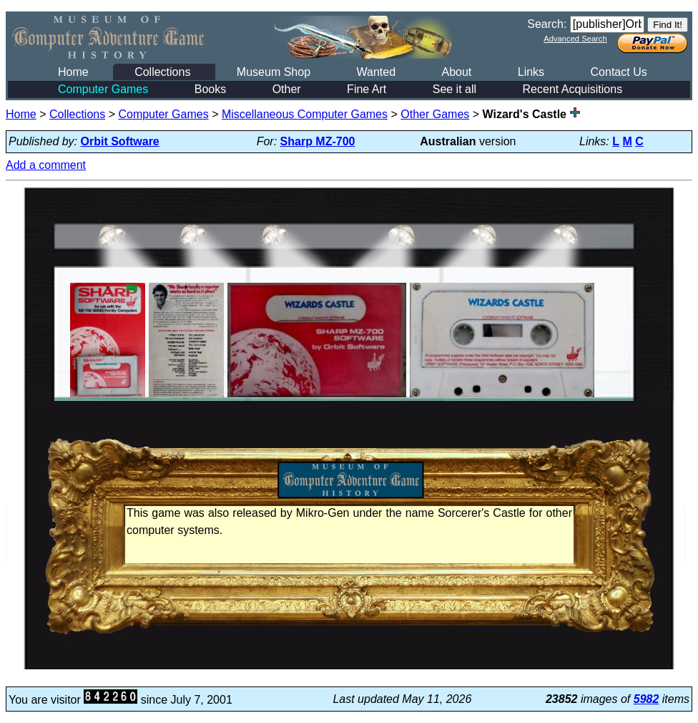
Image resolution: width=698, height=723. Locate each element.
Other (286, 89)
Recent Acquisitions (573, 89)
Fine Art (366, 89)
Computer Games (103, 89)
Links (531, 72)
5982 (646, 699)
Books (210, 89)
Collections (162, 72)
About (456, 72)
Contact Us (619, 72)
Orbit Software (120, 141)
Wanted (375, 72)
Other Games (434, 114)
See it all (454, 89)
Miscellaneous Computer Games (305, 114)
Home (73, 72)
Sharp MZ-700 (317, 141)
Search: (546, 24)
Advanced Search (575, 38)
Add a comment (46, 165)
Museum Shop (273, 72)
